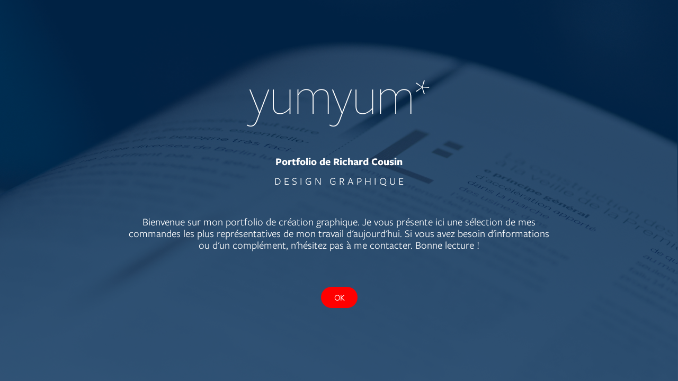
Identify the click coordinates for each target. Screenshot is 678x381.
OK (339, 297)
